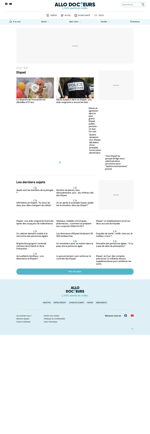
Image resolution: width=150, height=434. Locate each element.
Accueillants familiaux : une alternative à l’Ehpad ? (30, 257)
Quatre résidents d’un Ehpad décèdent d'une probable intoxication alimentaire (95, 143)
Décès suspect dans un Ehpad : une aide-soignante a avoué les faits (74, 101)
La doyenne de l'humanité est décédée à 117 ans (30, 101)
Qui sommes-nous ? (23, 316)
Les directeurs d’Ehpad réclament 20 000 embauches (74, 235)
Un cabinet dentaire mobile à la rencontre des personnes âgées (32, 235)
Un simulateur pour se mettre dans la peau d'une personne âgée (74, 244)
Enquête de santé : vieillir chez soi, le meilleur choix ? (114, 235)
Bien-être (75, 21)
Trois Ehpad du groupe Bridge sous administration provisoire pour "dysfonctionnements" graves (116, 162)
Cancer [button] (90, 302)
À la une (15, 21)
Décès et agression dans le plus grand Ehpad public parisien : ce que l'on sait (93, 120)
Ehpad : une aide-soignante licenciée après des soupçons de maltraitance (34, 222)
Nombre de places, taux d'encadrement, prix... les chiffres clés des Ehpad (75, 193)
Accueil (18, 68)
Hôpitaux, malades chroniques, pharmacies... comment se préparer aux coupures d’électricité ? (74, 224)
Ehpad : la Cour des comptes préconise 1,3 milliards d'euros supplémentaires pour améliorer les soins (113, 260)
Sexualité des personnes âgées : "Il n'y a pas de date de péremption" (114, 244)
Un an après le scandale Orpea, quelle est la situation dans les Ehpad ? (74, 204)
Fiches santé (84, 15)
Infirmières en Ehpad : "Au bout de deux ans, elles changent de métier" (34, 204)
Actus (67, 15)
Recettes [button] (47, 302)
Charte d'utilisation (23, 322)
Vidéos (53, 15)
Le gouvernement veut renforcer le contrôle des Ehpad (73, 257)
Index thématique (50, 322)
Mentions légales (22, 319)
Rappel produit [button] (60, 302)
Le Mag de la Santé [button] (76, 302)
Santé (45, 21)
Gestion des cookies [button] (51, 316)
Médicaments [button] (101, 302)
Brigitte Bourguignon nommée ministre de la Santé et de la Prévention (31, 246)
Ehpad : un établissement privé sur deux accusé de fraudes (113, 222)
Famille (105, 21)
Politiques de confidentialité (54, 319)
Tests (101, 15)
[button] (132, 329)
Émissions (135, 21)
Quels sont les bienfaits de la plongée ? (34, 191)
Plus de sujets (75, 271)
